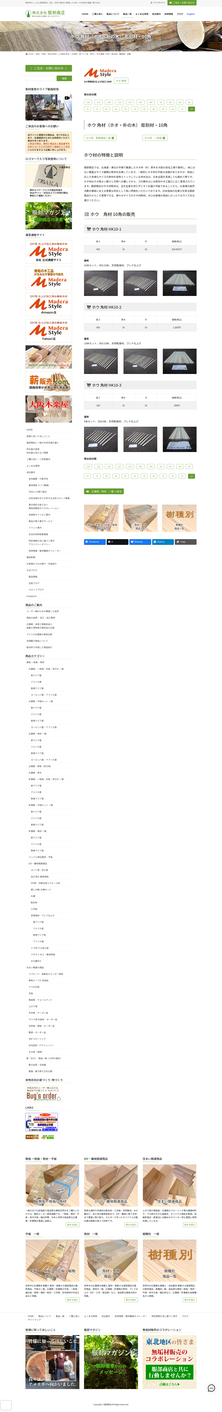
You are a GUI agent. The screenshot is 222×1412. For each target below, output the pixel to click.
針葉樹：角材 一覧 (37, 831)
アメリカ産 (36, 681)
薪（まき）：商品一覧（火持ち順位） (44, 1058)
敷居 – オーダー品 (37, 1032)
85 (180, 102)
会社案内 (31, 472)
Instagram (32, 596)
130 (88, 102)
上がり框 (33, 1006)
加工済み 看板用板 (40, 876)
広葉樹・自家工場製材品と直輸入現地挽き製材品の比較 (41, 626)
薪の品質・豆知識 (37, 1064)
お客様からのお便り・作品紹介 (42, 563)
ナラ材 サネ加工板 (40, 948)
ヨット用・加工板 (39, 869)
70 (97, 109)
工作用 (34, 908)
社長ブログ (34, 583)
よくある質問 (33, 465)
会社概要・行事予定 (38, 478)
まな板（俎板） (36, 1051)
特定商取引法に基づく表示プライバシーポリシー (42, 542)
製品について (44, 1316)
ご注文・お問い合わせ (182, 2)
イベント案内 (35, 527)
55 (125, 109)
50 (135, 109)
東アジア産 (36, 675)
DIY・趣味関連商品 (38, 863)
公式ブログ (32, 570)
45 (144, 109)
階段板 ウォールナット (40, 999)
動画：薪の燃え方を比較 (40, 1071)
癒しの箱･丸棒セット (41, 889)
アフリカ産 (38, 941)
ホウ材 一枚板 (155, 138)
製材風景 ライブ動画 (39, 485)
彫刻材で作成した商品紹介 (39, 647)
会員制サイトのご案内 (39, 514)
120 (109, 102)
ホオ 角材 (121, 81)
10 (192, 109)
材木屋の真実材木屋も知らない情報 (37, 451)
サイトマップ (34, 1319)
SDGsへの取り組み (38, 491)
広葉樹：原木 (35, 772)
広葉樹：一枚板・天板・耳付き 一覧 (46, 668)
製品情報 (33, 576)
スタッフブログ (36, 589)
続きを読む (72, 1224)
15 (182, 109)
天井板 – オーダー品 (38, 1012)
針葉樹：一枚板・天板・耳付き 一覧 (46, 779)
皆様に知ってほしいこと (38, 436)
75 (87, 109)
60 (116, 109)
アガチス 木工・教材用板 (43, 954)
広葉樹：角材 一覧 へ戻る (104, 491)
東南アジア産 (37, 688)
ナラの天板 (34, 986)
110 (130, 102)
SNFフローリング (37, 1038)
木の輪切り (36, 960)
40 (154, 109)
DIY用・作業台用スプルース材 (45, 883)
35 (163, 109)
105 (140, 102)
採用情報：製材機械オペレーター (45, 550)
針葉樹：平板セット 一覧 (41, 805)
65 (106, 109)
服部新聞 (31, 557)
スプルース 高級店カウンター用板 (46, 973)
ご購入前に (74, 1316)
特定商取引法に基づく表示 (164, 1316)
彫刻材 (34, 902)
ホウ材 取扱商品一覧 (100, 138)
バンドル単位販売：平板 (41, 857)
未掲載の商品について (37, 640)
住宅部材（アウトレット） (42, 1045)
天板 (31, 993)
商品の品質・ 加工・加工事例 (41, 617)
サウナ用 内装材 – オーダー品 (43, 1019)
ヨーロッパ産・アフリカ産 (44, 694)
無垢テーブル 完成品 (38, 980)
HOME (30, 429)
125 (98, 102)
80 (189, 102)
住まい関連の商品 (35, 967)
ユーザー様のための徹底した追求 (43, 611)
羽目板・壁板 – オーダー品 (42, 1025)
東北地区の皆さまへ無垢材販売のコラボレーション (44, 506)
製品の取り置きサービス (40, 521)
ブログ (185, 1316)
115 (119, 102)
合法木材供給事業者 (38, 534)
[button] (212, 1388)
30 (173, 109)
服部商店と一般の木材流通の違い (43, 442)
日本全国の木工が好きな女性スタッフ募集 (49, 498)
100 (150, 102)
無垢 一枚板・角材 (35, 662)
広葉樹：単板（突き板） (40, 766)
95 (161, 102)
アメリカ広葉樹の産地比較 (39, 634)
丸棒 (33, 896)
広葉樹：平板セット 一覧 (41, 701)
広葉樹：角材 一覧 (37, 733)
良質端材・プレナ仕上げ (43, 915)
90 (170, 102)
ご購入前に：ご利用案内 (38, 459)
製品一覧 (60, 1316)
